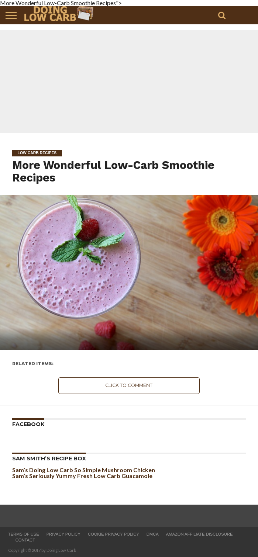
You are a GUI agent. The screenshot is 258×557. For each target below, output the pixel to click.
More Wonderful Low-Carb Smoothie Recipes (113, 171)
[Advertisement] (129, 81)
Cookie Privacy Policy (113, 534)
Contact (25, 540)
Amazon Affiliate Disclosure (199, 534)
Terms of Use (23, 534)
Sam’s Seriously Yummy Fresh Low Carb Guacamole (82, 475)
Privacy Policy (63, 534)
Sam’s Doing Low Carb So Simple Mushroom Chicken (83, 469)
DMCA (153, 534)
